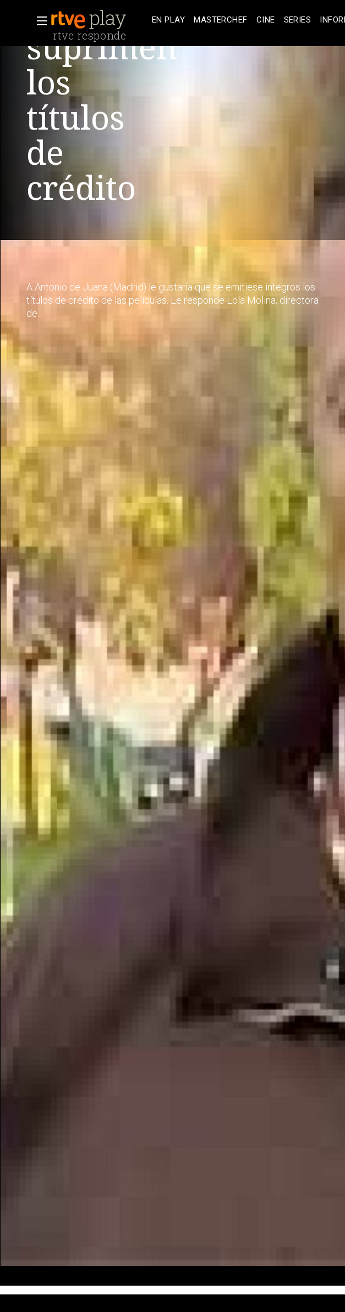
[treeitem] (168, 20)
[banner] (99, 20)
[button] (38, 21)
